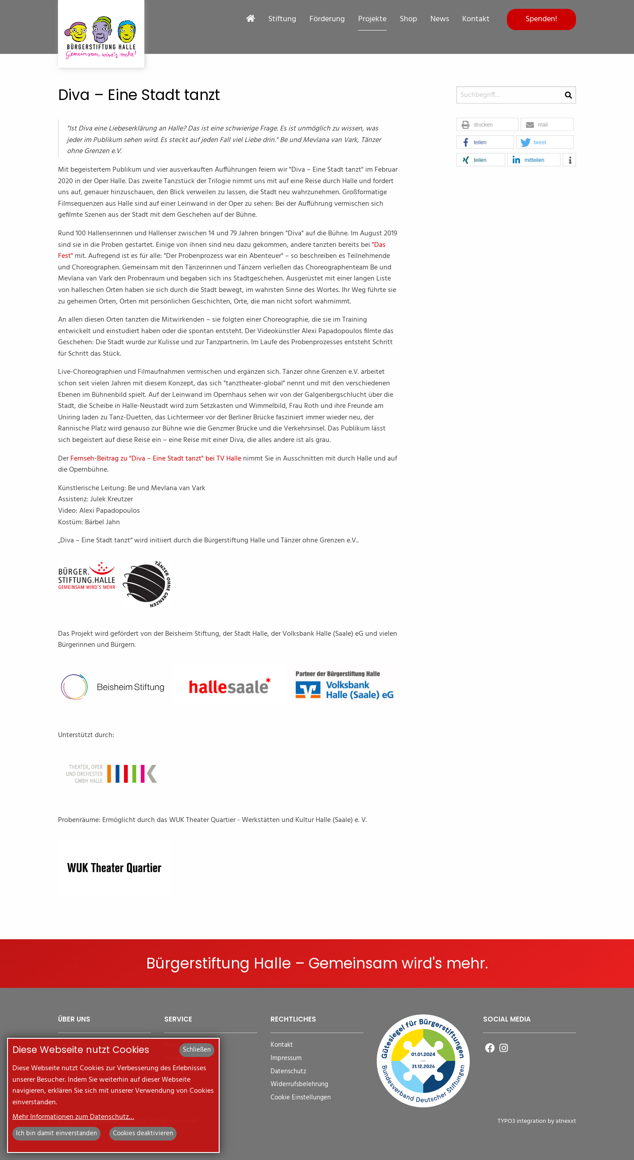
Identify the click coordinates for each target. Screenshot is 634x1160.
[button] (487, 124)
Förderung (327, 19)
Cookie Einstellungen (301, 1098)
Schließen (197, 1050)
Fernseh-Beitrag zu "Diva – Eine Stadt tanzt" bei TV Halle (155, 459)
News (439, 19)
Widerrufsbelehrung (299, 1084)
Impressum (286, 1058)
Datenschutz (288, 1071)
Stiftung (282, 19)
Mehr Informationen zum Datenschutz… (73, 1117)
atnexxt (566, 1121)
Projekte (372, 19)
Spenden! (541, 19)
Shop (408, 19)
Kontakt (476, 19)
